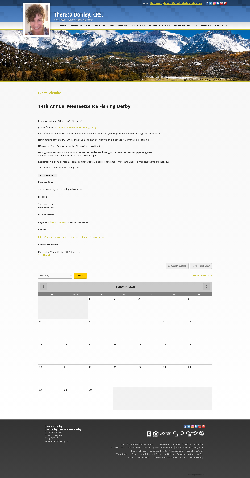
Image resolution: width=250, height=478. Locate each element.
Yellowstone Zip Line (165, 454)
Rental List (186, 444)
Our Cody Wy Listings (136, 444)
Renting (219, 25)
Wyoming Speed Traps (126, 454)
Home (63, 25)
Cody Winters (167, 447)
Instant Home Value (194, 451)
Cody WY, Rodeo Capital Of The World (170, 457)
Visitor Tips (198, 444)
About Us (137, 25)
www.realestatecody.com (57, 441)
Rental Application (185, 454)
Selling (205, 25)
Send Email (44, 255)
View (80, 275)
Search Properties (184, 25)
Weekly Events (177, 266)
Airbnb (131, 457)
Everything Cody (158, 25)
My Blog (100, 25)
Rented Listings (196, 457)
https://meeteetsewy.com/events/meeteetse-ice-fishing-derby (71, 237)
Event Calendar (118, 25)
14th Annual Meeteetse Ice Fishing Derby (75, 127)
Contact (151, 444)
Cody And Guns (176, 451)
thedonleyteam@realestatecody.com (176, 3)
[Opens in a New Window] (196, 470)
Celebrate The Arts (158, 451)
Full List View (201, 266)
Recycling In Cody (139, 451)
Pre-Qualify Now (151, 447)
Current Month (201, 275)
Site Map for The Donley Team (189, 447)
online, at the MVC (57, 222)
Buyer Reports (134, 447)
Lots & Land (163, 444)
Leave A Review (146, 454)
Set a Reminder (48, 175)
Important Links (80, 25)
